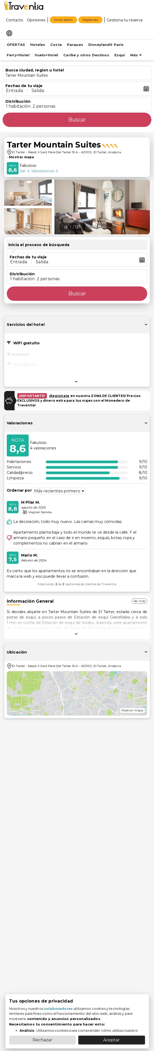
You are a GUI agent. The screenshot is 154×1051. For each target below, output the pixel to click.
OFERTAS (16, 45)
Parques (75, 45)
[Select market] (9, 32)
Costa (56, 45)
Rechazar (42, 1039)
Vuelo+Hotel (46, 55)
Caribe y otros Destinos (86, 55)
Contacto (14, 20)
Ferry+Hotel (18, 55)
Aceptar (111, 1039)
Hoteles (37, 45)
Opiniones (36, 20)
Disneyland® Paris (106, 45)
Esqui (119, 55)
